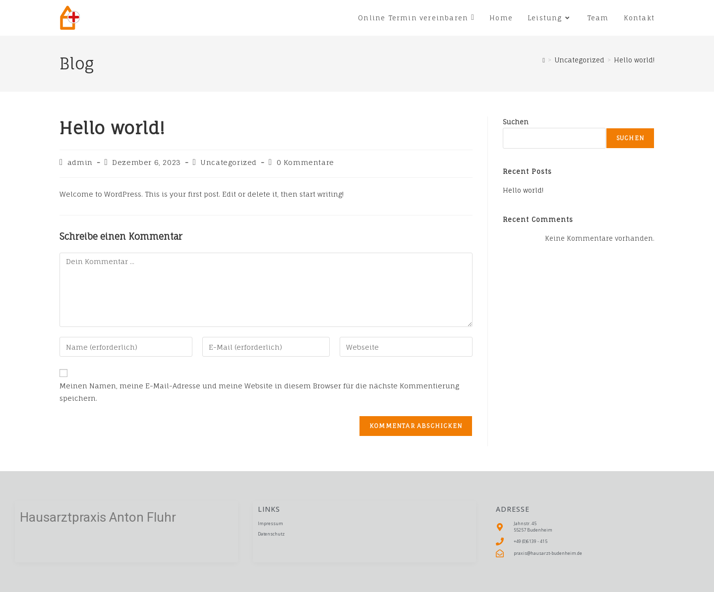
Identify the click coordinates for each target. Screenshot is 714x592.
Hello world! (634, 60)
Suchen (516, 122)
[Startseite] (543, 60)
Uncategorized (228, 162)
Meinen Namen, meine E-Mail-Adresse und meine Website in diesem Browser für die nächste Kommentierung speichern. (259, 391)
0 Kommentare (305, 162)
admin (80, 162)
